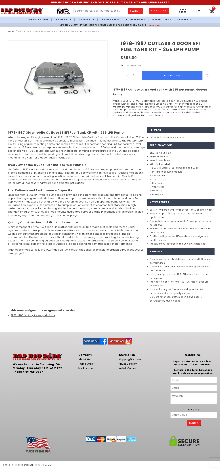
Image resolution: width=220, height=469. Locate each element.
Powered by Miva (44, 465)
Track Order (86, 364)
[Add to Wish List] (207, 75)
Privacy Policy (127, 364)
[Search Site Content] (100, 11)
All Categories (38, 19)
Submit (194, 423)
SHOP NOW (154, 25)
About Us (84, 359)
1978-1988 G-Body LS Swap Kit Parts (33, 315)
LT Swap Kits (86, 19)
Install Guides (127, 368)
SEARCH (135, 11)
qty (127, 75)
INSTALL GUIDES (159, 10)
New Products (161, 19)
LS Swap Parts (110, 19)
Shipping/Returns (129, 359)
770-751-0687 (33, 372)
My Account (86, 368)
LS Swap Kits (63, 19)
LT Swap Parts (135, 19)
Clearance (184, 19)
